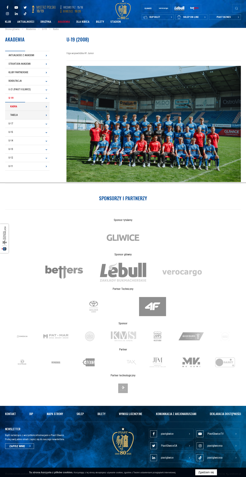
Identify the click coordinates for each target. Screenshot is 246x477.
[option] (123, 237)
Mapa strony (55, 413)
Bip (31, 413)
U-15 (11, 132)
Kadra (13, 106)
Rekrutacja (15, 81)
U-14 (11, 140)
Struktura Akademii (20, 63)
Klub (8, 21)
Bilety (100, 21)
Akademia (64, 21)
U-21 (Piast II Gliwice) (20, 89)
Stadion (115, 21)
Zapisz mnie (19, 445)
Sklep (80, 413)
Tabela (14, 115)
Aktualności (25, 21)
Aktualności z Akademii (21, 55)
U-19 (11, 98)
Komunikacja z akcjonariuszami (176, 413)
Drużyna (45, 21)
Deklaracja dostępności (225, 413)
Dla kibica (83, 21)
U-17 (11, 123)
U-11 (11, 166)
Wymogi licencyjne (130, 413)
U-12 (11, 157)
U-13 (11, 149)
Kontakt (10, 413)
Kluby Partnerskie (18, 72)
